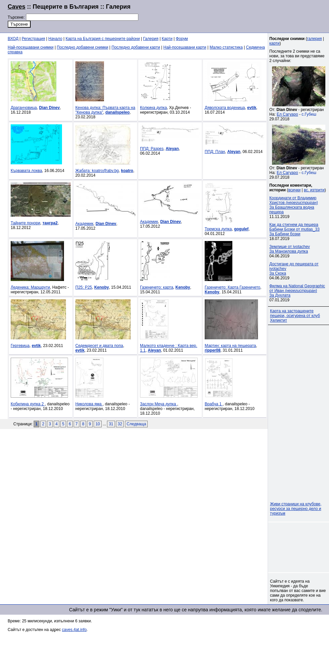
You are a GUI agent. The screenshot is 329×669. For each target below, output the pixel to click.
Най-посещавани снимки (31, 47)
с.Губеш (309, 114)
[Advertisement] (299, 547)
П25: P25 (83, 287)
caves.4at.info (74, 629)
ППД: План (215, 151)
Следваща (136, 424)
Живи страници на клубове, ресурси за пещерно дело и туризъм (295, 509)
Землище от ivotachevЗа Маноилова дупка (289, 249)
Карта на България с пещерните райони (103, 38)
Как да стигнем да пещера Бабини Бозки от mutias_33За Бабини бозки (294, 229)
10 (97, 424)
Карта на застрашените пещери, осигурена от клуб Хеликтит (295, 316)
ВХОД (13, 38)
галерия (314, 38)
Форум (182, 38)
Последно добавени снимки (82, 47)
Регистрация (33, 38)
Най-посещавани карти (184, 47)
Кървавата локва (26, 170)
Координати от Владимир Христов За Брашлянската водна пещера (293, 205)
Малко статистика (226, 47)
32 (120, 424)
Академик (84, 223)
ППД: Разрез (151, 148)
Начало (55, 38)
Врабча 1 (214, 404)
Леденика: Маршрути (30, 287)
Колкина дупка (153, 107)
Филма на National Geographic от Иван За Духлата (297, 291)
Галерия (150, 38)
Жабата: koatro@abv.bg (97, 170)
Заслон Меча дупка (158, 404)
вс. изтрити (314, 190)
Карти (167, 38)
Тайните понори (25, 223)
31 (111, 424)
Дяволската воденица (225, 107)
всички (294, 190)
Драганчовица (24, 107)
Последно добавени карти (136, 47)
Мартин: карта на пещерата (230, 345)
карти (274, 43)
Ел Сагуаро (287, 114)
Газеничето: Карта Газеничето (232, 287)
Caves (16, 6)
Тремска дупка (218, 229)
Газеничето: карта (156, 287)
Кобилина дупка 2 (28, 404)
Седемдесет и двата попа (99, 345)
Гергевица (20, 345)
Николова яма (89, 404)
